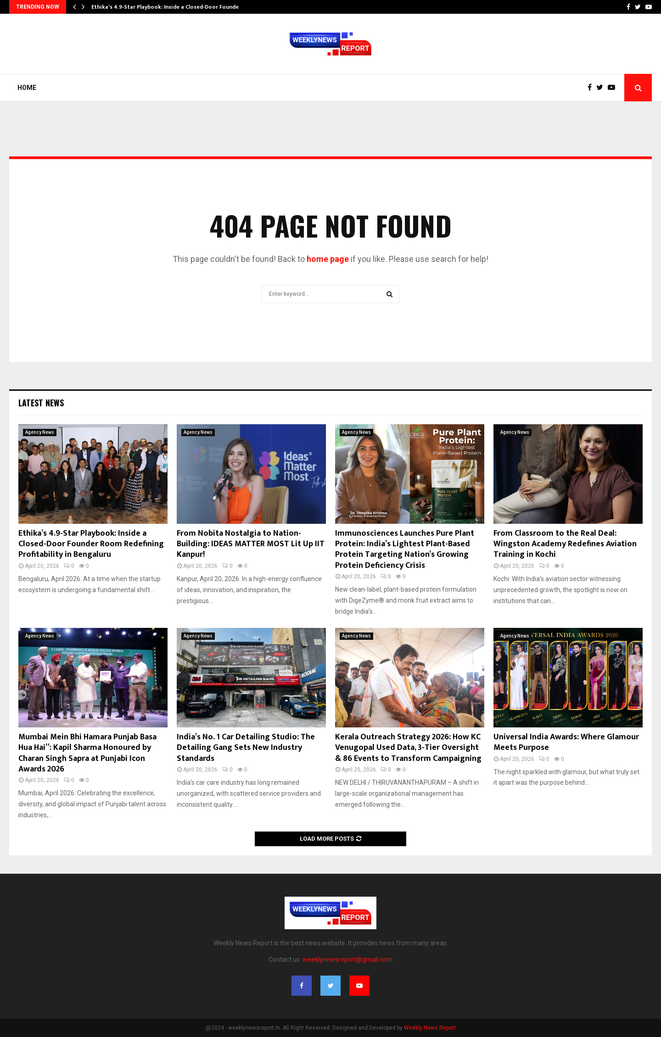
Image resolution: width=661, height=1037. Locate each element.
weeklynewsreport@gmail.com (347, 959)
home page (328, 259)
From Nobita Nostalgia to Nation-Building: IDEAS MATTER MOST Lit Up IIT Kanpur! (251, 544)
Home (26, 87)
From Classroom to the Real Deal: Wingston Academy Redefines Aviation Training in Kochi (565, 544)
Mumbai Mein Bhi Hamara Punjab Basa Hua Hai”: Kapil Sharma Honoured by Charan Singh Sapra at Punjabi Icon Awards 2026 (87, 753)
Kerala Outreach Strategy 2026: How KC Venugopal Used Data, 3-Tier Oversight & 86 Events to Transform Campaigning (408, 747)
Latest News (41, 403)
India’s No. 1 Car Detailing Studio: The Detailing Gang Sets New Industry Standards (246, 747)
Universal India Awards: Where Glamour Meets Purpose (566, 742)
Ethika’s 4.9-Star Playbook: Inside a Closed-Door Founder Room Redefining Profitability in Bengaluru (91, 544)
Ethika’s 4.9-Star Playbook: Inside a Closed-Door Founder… (168, 6)
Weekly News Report (430, 1028)
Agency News (39, 432)
